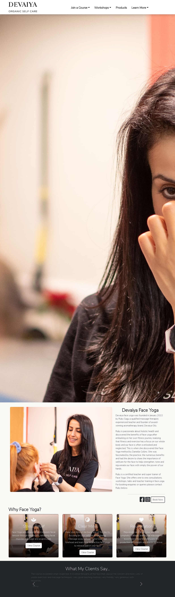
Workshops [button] (101, 8)
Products (121, 8)
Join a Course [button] (79, 8)
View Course (33, 545)
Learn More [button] (138, 8)
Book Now (158, 499)
